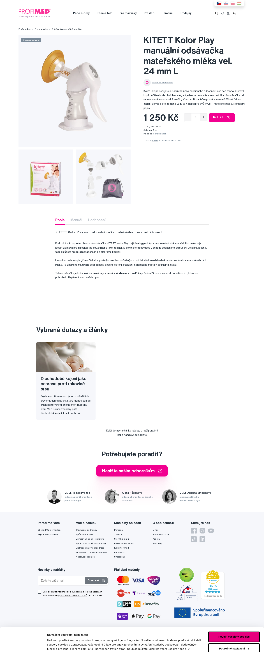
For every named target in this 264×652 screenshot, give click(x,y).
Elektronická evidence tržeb (90, 548)
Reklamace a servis (123, 543)
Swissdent (119, 557)
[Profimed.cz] (34, 13)
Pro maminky (127, 13)
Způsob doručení (84, 534)
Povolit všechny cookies (234, 614)
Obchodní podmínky (86, 530)
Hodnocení (97, 220)
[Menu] (242, 13)
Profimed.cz (24, 29)
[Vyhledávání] (216, 13)
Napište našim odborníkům (132, 471)
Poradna (167, 13)
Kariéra (156, 539)
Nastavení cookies (85, 557)
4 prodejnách (159, 133)
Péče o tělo (104, 13)
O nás (155, 530)
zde (170, 635)
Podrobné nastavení (60, 644)
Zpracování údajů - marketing (91, 543)
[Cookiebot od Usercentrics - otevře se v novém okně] (23, 645)
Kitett (155, 140)
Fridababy (119, 552)
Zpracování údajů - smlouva (90, 539)
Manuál (76, 220)
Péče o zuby (81, 13)
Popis (59, 220)
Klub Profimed (121, 548)
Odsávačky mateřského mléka (67, 29)
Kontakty (157, 543)
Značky (118, 534)
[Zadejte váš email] (62, 580)
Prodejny (185, 13)
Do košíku (222, 117)
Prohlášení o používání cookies (91, 552)
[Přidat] (203, 117)
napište (142, 435)
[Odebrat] (187, 117)
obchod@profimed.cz (49, 530)
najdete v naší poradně (145, 430)
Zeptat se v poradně (48, 534)
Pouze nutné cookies (234, 637)
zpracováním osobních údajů (72, 595)
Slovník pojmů (121, 539)
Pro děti (149, 13)
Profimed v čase (161, 534)
